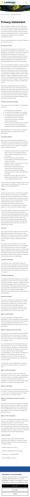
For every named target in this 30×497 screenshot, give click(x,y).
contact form (9, 42)
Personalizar (15, 490)
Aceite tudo (15, 486)
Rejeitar (15, 494)
